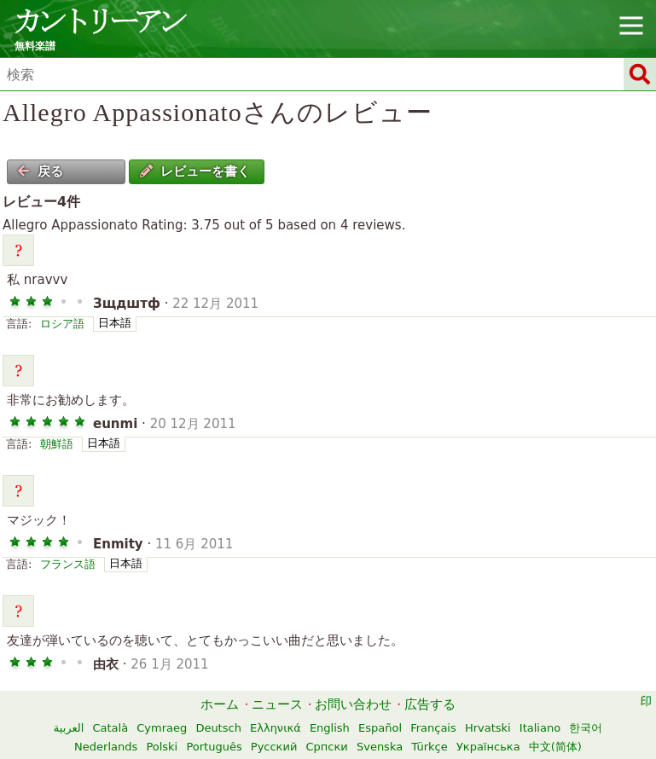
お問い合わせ (353, 704)
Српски (327, 746)
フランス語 (68, 564)
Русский (274, 746)
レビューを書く (195, 171)
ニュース (277, 704)
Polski (161, 746)
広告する (430, 704)
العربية (69, 727)
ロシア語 (62, 323)
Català (110, 727)
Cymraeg (161, 727)
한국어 (585, 727)
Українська (488, 746)
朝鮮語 (56, 443)
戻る (40, 171)
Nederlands (105, 746)
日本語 (114, 322)
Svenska (380, 746)
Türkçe (429, 746)
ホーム (219, 704)
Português (213, 746)
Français (433, 727)
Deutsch (218, 727)
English (330, 727)
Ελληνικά (275, 727)
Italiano (540, 727)
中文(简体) (555, 746)
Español (380, 727)
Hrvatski (488, 727)
